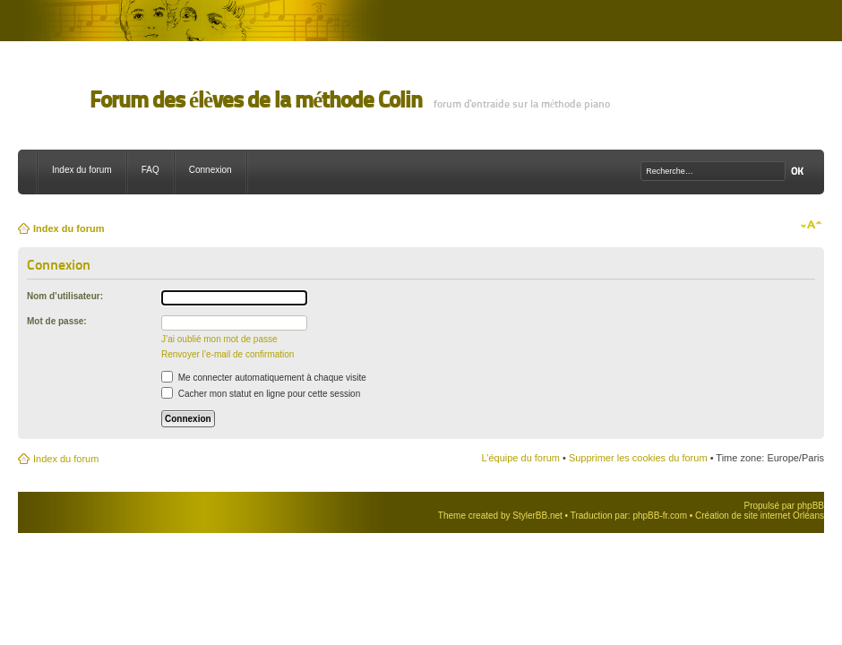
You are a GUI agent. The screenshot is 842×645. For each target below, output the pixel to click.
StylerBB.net (537, 515)
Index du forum (82, 170)
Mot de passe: (57, 321)
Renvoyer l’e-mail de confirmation (227, 354)
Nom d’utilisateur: (65, 296)
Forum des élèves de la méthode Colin (256, 100)
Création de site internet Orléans (759, 515)
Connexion (210, 170)
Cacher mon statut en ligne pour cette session (260, 394)
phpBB (810, 506)
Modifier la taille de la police (811, 225)
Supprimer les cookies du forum (638, 457)
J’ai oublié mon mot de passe (219, 339)
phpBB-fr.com (659, 515)
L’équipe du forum (520, 457)
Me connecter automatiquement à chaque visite (263, 378)
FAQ (150, 170)
